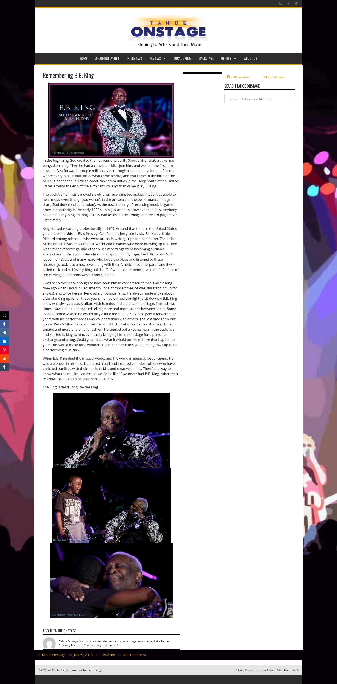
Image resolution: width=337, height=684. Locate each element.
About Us (250, 58)
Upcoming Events (107, 58)
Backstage (206, 58)
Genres (229, 58)
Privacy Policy (244, 670)
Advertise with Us (288, 670)
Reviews (157, 58)
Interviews (134, 58)
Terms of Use (265, 670)
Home (83, 58)
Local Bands (182, 58)
